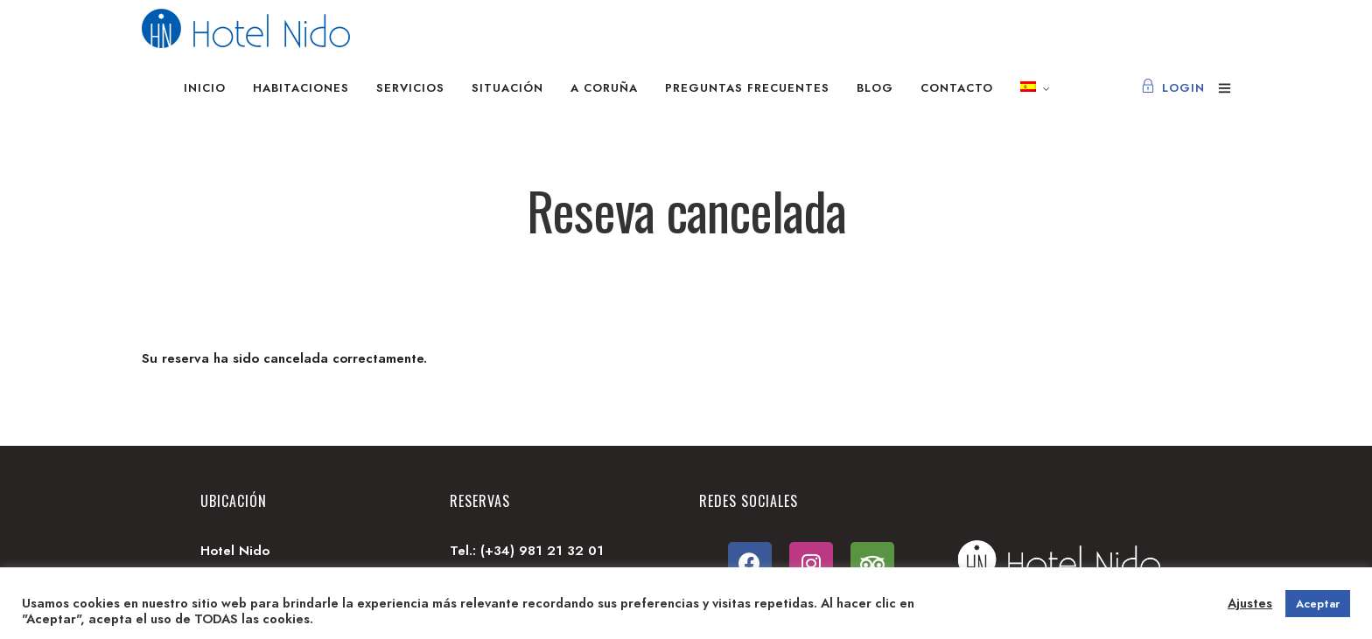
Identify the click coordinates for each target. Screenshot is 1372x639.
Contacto (956, 88)
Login (1173, 88)
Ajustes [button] (1250, 603)
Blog (875, 88)
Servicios (410, 88)
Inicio (205, 88)
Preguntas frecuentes (747, 88)
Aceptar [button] (1318, 603)
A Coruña (604, 88)
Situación (507, 88)
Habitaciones (301, 88)
